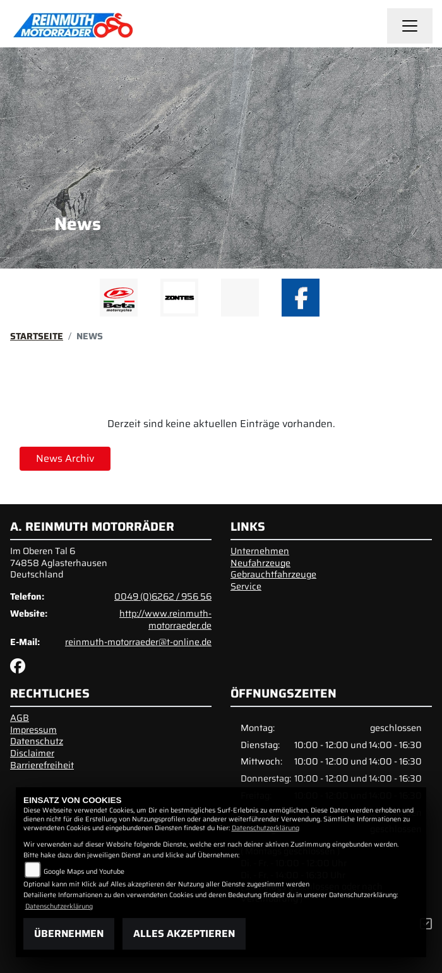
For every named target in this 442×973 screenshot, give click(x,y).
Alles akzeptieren (184, 933)
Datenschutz (36, 741)
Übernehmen (69, 933)
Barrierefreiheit (42, 765)
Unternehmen (259, 551)
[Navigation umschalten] (409, 26)
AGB (19, 718)
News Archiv (65, 458)
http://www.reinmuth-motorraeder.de (165, 619)
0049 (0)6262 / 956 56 (163, 596)
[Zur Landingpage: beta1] (119, 298)
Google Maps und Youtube (84, 871)
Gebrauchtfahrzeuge (273, 574)
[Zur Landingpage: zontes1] (179, 298)
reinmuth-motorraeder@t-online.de (138, 642)
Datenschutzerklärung (265, 828)
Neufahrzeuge (260, 563)
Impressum (33, 730)
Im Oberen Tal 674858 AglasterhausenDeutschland (58, 562)
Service (245, 586)
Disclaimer (32, 753)
